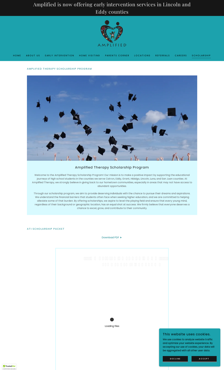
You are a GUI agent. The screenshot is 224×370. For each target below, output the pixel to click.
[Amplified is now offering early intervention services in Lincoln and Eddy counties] (112, 8)
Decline (175, 358)
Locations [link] (142, 55)
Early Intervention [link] (59, 55)
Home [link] (17, 55)
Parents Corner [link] (117, 55)
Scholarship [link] (201, 55)
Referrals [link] (162, 55)
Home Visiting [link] (89, 55)
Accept (204, 358)
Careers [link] (181, 55)
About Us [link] (33, 55)
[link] (112, 34)
